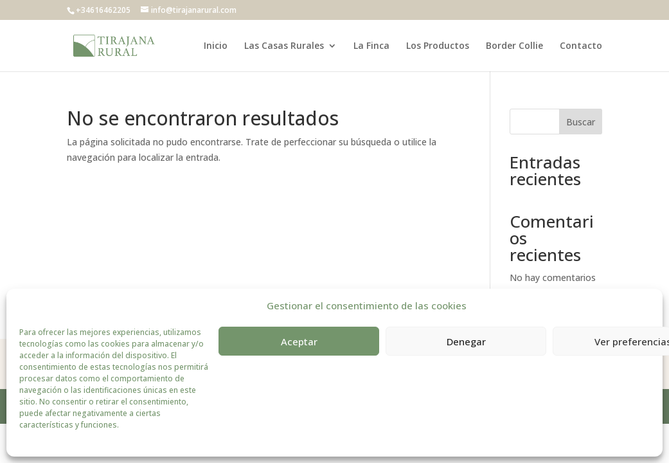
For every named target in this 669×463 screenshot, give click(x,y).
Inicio (215, 46)
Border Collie (514, 46)
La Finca (371, 46)
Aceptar (299, 341)
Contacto (581, 46)
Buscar (580, 122)
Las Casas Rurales (284, 46)
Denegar (466, 341)
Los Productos (437, 46)
